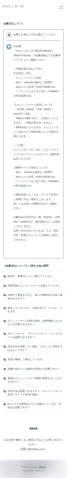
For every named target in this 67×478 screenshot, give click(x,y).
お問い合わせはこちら (32, 448)
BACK (33, 428)
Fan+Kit (42, 467)
